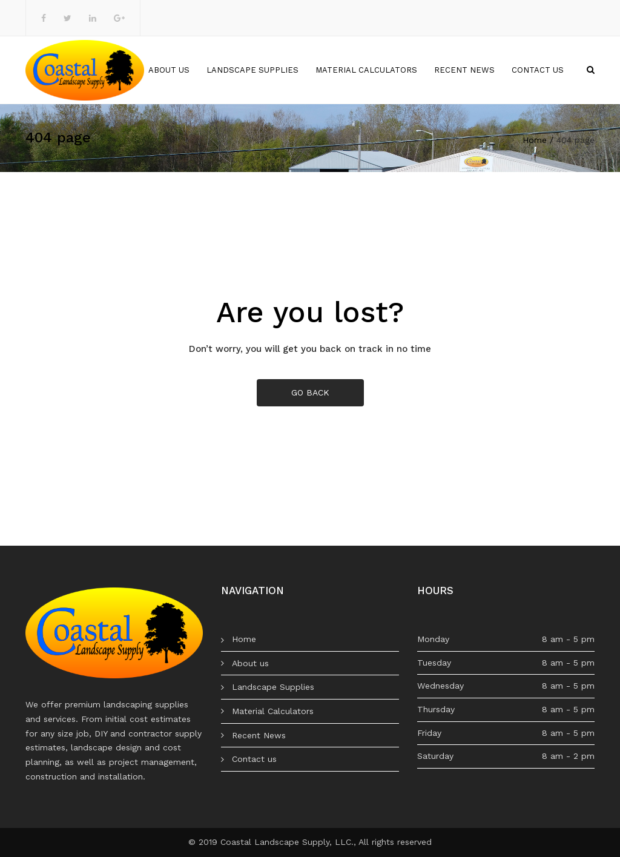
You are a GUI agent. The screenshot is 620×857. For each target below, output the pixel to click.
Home (119, 69)
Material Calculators (366, 69)
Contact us (538, 69)
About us (169, 69)
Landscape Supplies (252, 69)
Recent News (464, 69)
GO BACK (310, 392)
